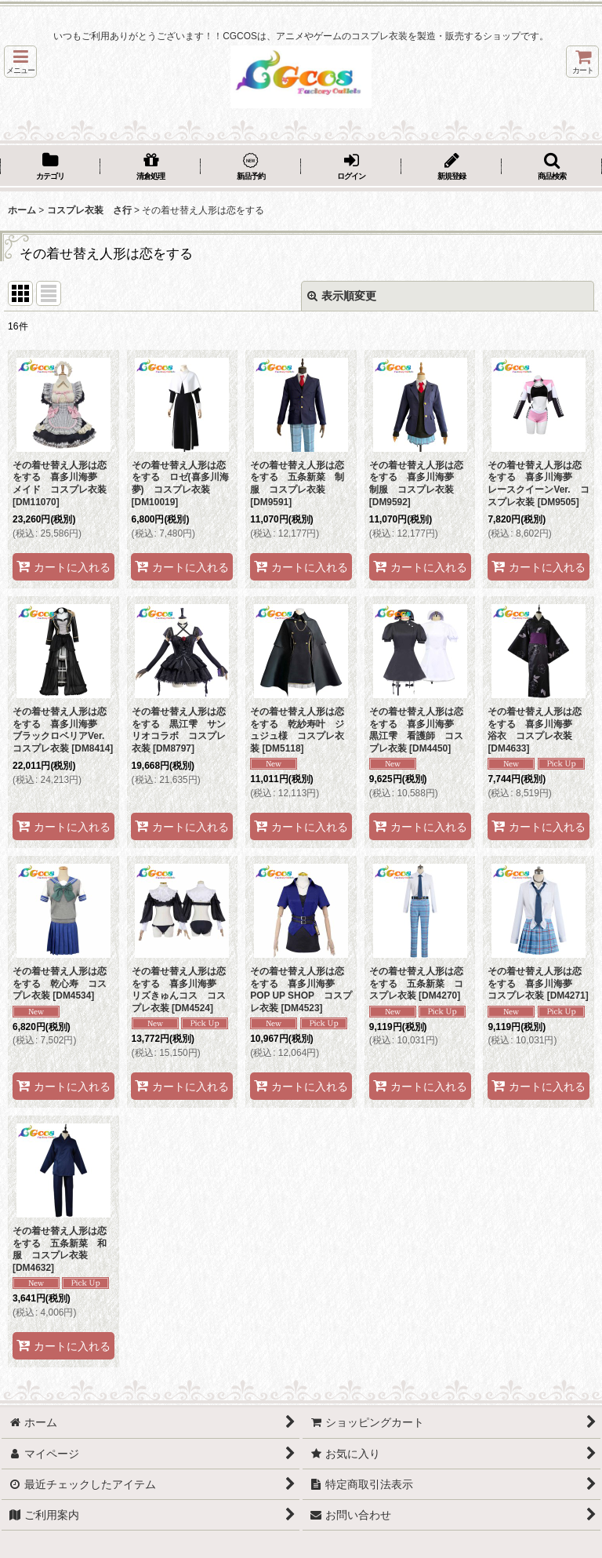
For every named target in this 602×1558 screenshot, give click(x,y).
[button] (20, 62)
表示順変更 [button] (341, 295)
